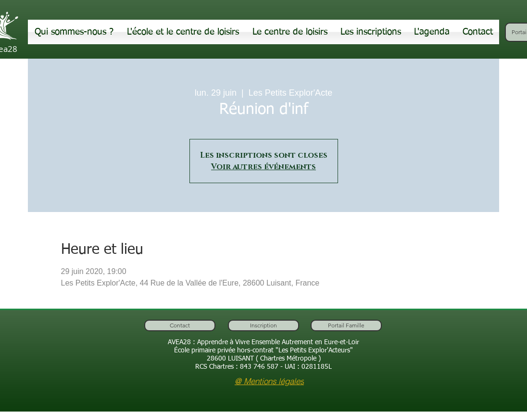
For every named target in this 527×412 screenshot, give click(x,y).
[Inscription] (263, 325)
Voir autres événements (263, 167)
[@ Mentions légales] (269, 380)
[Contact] (179, 325)
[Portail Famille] (346, 325)
